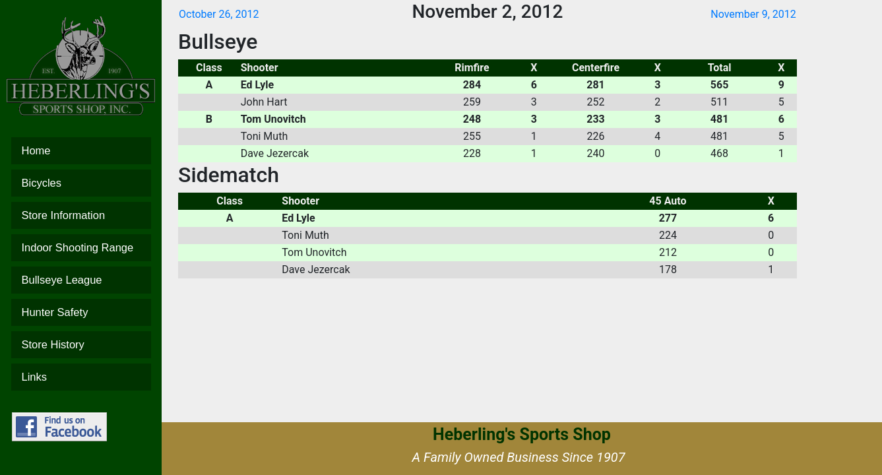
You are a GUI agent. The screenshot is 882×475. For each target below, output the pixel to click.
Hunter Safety (81, 312)
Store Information (81, 215)
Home (81, 150)
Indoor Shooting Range (81, 247)
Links (81, 377)
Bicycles (81, 183)
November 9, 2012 (753, 14)
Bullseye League (81, 280)
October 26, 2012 (219, 14)
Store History (81, 344)
